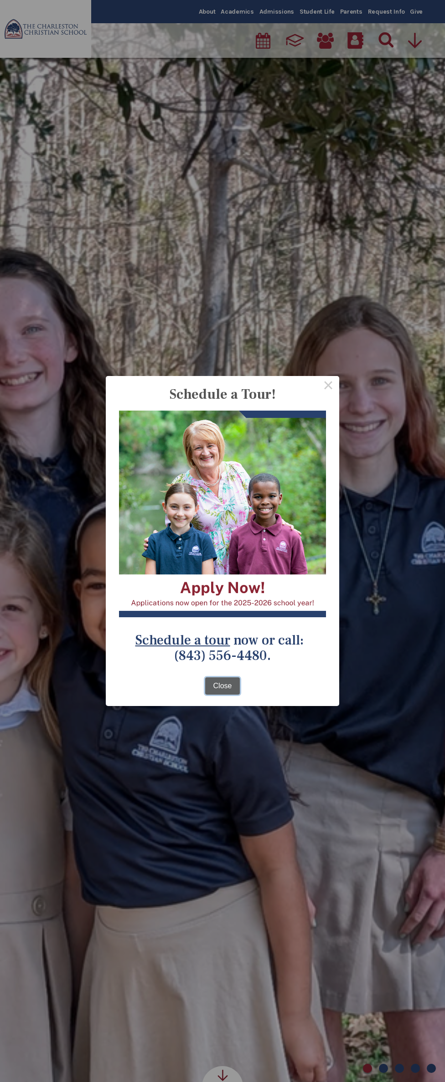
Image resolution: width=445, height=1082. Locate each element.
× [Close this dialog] (328, 387)
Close (222, 686)
